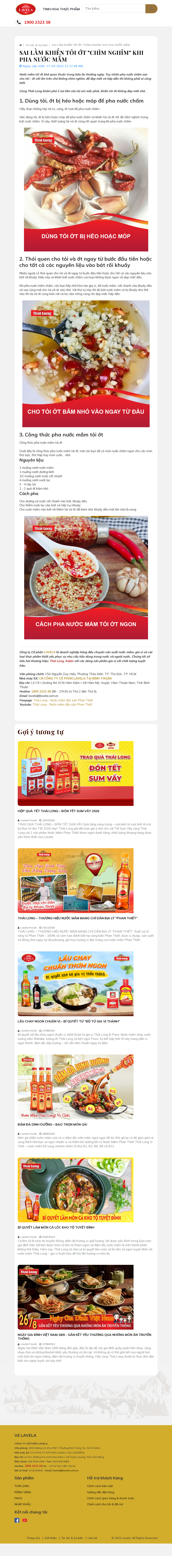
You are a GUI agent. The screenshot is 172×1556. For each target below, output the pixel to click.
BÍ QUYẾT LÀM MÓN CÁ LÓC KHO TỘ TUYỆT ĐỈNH (57, 1235)
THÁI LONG (22, 1496)
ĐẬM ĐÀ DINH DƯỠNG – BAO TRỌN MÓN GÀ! (53, 1131)
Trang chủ (33, 1550)
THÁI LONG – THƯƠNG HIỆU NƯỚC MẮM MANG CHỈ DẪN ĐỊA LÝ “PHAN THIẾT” (79, 922)
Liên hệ (92, 1550)
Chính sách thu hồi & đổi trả (105, 1516)
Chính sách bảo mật (100, 1496)
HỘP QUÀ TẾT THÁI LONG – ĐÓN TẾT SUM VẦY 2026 (60, 814)
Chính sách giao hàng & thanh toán (110, 1510)
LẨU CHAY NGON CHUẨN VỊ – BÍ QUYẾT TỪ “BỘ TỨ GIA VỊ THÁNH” (70, 1027)
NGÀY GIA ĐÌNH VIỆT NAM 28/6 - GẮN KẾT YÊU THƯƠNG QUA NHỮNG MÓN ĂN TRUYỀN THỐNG (80, 1345)
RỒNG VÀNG (23, 1503)
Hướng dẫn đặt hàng (100, 1503)
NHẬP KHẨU (23, 1516)
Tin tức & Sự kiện (37, 48)
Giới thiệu (51, 1550)
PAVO (18, 1510)
